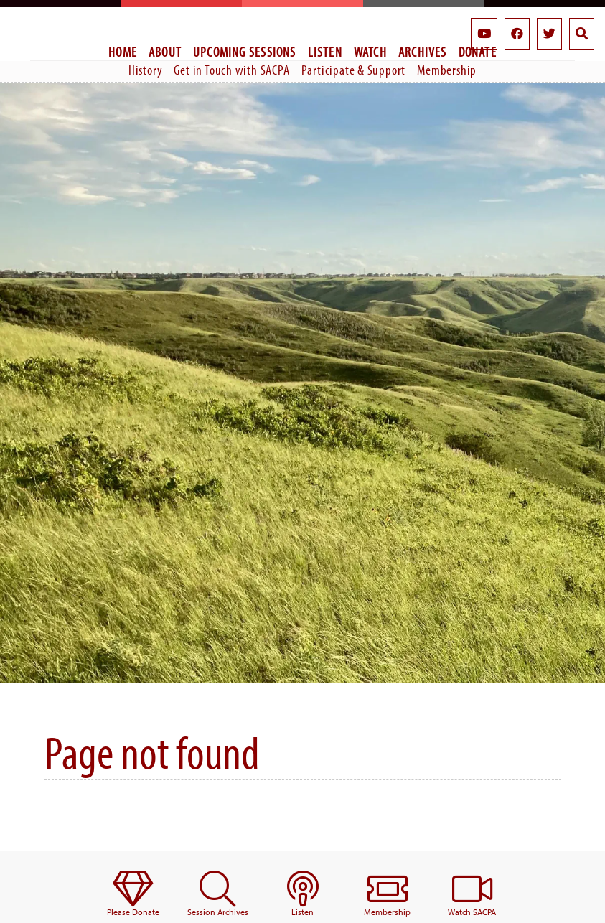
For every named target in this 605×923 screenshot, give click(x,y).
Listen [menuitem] (325, 51)
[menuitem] (132, 894)
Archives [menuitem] (422, 51)
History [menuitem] (145, 69)
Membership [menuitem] (447, 69)
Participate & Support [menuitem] (353, 69)
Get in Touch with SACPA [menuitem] (231, 69)
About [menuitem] (165, 51)
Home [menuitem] (122, 51)
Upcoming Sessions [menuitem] (244, 51)
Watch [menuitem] (370, 51)
